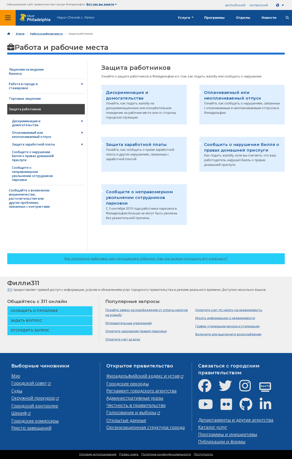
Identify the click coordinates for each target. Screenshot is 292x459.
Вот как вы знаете (101, 4)
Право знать (128, 454)
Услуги (184, 18)
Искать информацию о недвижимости (225, 318)
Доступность (203, 454)
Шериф (19, 413)
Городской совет (29, 383)
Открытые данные (126, 420)
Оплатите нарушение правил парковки (136, 331)
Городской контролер (34, 406)
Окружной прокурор (33, 398)
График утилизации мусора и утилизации (227, 326)
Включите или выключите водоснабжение (228, 334)
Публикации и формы (221, 441)
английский (235, 5)
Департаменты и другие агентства (235, 420)
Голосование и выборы (131, 412)
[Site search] (287, 17)
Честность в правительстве (136, 405)
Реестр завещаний (31, 428)
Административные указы (134, 398)
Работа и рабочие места (46, 33)
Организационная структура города (145, 427)
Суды (16, 391)
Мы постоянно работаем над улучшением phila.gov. (145, 258)
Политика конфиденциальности (166, 454)
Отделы (243, 18)
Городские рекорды (127, 384)
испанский (259, 5)
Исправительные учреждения (128, 323)
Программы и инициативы (227, 434)
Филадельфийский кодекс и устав (143, 376)
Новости (269, 18)
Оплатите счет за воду (122, 339)
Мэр (15, 376)
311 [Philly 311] (10, 289)
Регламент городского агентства (141, 391)
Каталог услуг (212, 427)
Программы (214, 18)
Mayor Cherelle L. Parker (75, 17)
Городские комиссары (35, 421)
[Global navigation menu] (8, 18)
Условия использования (97, 454)
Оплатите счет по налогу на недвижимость (228, 310)
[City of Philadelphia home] (36, 18)
